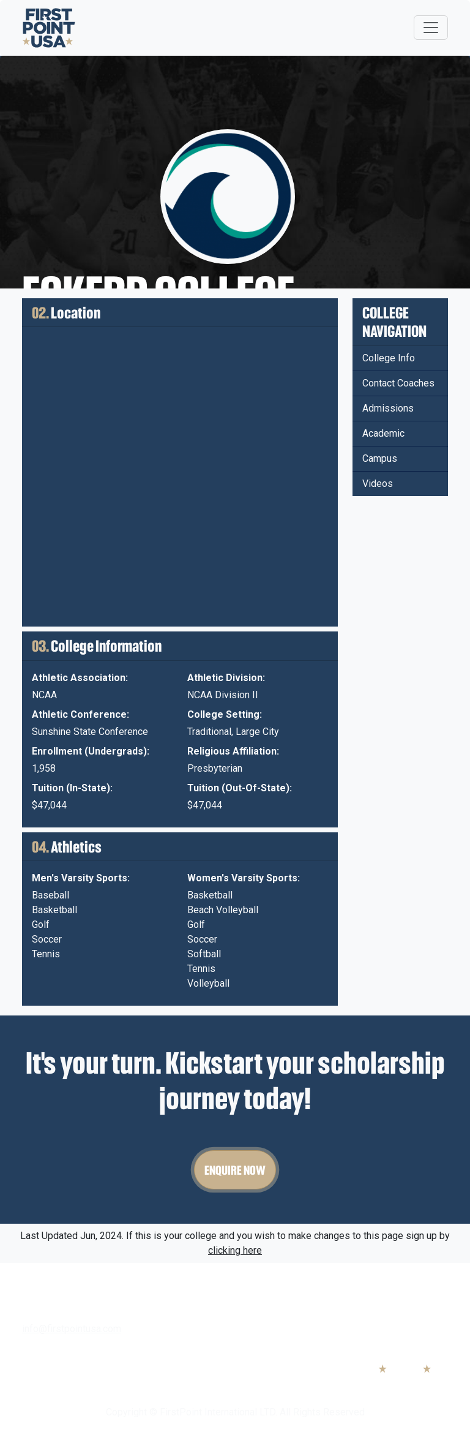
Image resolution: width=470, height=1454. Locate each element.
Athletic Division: (226, 678)
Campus (379, 458)
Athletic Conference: (80, 714)
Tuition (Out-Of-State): (239, 788)
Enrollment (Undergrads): (90, 751)
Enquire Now (235, 1169)
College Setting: (224, 714)
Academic (383, 433)
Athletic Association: (80, 678)
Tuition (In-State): (72, 788)
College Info (388, 358)
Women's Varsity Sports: (243, 878)
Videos (377, 483)
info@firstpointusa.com (71, 1329)
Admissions (388, 408)
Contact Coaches (398, 383)
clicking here (235, 1250)
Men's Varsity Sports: (81, 878)
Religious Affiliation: (233, 751)
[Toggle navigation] (431, 27)
